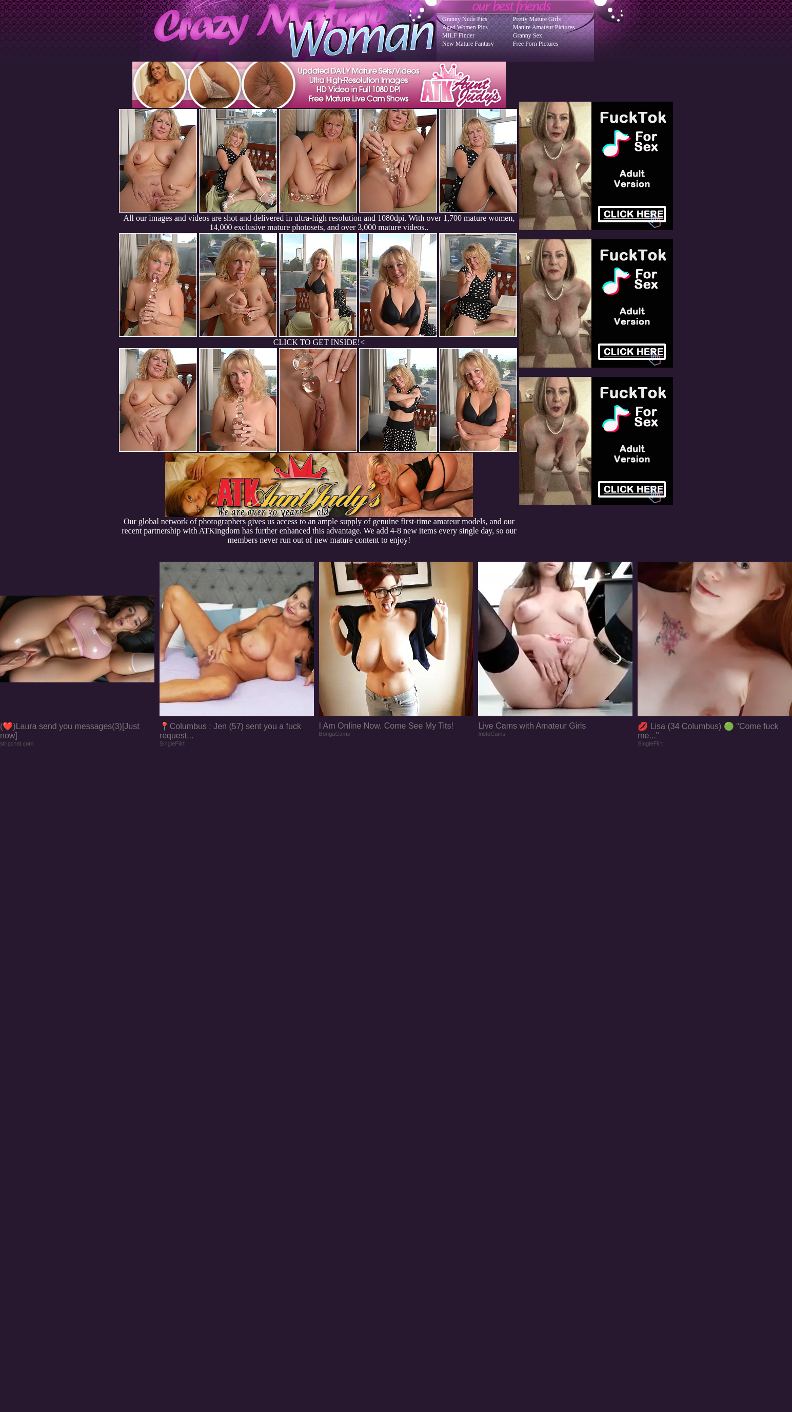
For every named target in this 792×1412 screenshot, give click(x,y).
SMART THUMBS (414, 1205)
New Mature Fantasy (468, 43)
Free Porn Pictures (536, 43)
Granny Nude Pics (464, 19)
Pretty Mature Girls (537, 19)
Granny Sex (527, 35)
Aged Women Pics (465, 27)
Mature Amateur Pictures (544, 27)
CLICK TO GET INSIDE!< (319, 342)
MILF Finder (458, 35)
